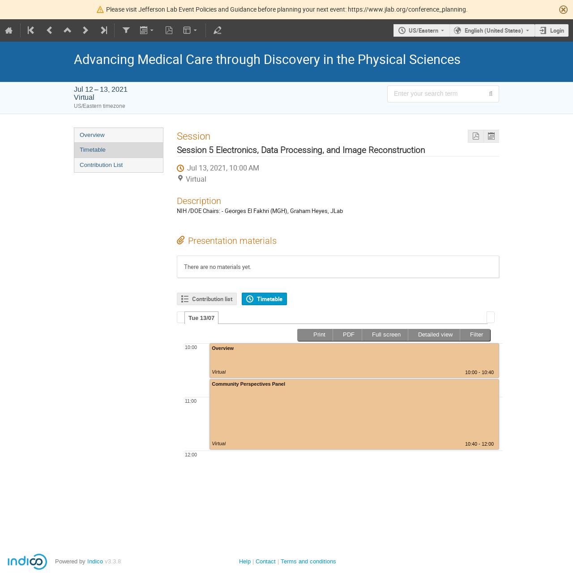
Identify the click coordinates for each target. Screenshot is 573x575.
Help (245, 561)
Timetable (93, 149)
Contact (266, 561)
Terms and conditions (308, 561)
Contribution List (101, 165)
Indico (95, 561)
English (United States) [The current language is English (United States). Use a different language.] (494, 30)
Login (557, 30)
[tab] (201, 317)
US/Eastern (423, 30)
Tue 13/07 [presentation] (201, 318)
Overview (92, 135)
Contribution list (212, 299)
